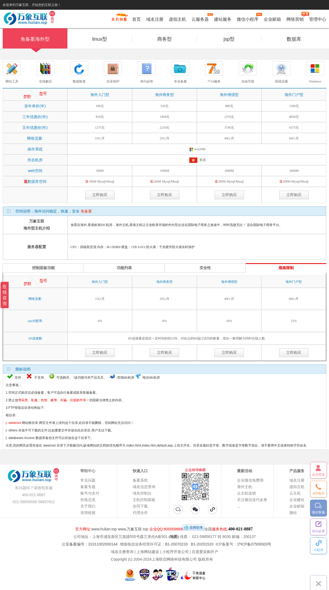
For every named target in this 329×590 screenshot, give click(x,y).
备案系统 (140, 480)
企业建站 (296, 500)
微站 (293, 512)
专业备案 (180, 81)
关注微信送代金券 (252, 500)
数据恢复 (79, 81)
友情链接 (87, 512)
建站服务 (222, 19)
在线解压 (45, 81)
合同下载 (140, 506)
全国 (208, 529)
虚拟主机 (177, 19)
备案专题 (87, 487)
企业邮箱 (272, 19)
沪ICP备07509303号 (254, 544)
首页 (136, 19)
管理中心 (317, 19)
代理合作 (140, 512)
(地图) (174, 537)
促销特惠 (119, 19)
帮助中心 (87, 471)
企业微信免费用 (250, 480)
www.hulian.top (104, 529)
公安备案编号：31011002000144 (90, 544)
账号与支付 (89, 493)
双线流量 (281, 81)
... (238, 506)
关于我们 (87, 506)
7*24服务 (214, 81)
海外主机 (244, 487)
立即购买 (99, 195)
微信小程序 (247, 18)
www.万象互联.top (133, 529)
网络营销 (295, 18)
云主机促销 (246, 493)
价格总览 (87, 500)
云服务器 (200, 18)
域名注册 (154, 19)
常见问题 (87, 480)
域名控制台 (142, 493)
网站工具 (11, 81)
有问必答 (146, 81)
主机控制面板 (144, 500)
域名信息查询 (144, 487)
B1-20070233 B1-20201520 (189, 544)
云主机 (295, 493)
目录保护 (113, 81)
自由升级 (247, 81)
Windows (315, 81)
